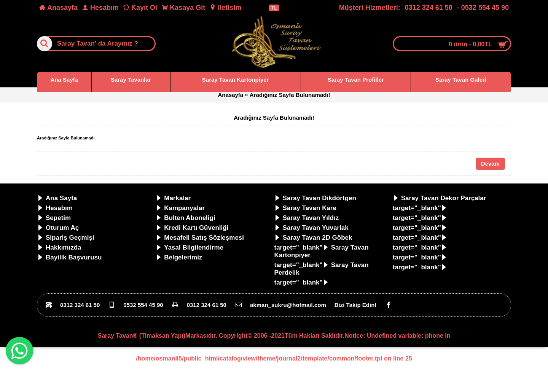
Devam (490, 163)
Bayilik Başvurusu (69, 257)
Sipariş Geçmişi (65, 237)
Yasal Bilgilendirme (189, 247)
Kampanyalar (180, 208)
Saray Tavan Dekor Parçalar (439, 198)
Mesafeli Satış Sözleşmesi (200, 237)
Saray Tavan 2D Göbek (313, 237)
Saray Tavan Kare (305, 208)
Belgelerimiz (179, 257)
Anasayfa (230, 95)
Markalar (173, 198)
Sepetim (54, 217)
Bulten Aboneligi (185, 217)
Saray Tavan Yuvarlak (311, 227)
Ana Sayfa (57, 198)
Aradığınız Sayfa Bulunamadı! (290, 95)
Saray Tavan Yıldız (306, 217)
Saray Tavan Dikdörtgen (315, 198)
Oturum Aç (58, 227)
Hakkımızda (59, 247)
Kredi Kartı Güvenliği (192, 227)
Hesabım (55, 208)
